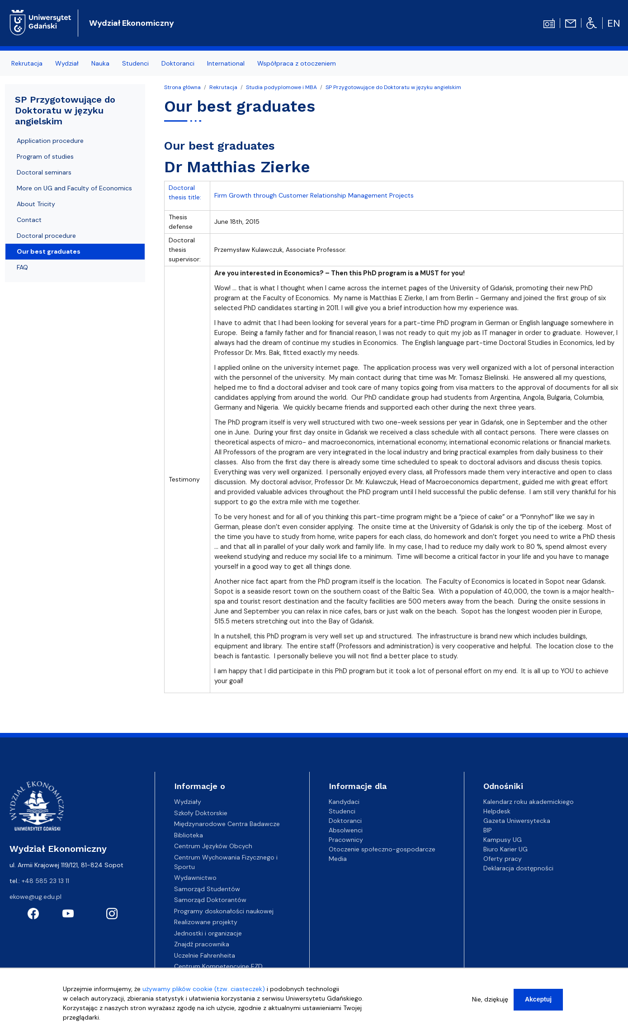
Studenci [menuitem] (135, 63)
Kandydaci (344, 802)
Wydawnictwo (195, 878)
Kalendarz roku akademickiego (528, 802)
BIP (487, 830)
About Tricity (36, 204)
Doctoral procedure (46, 235)
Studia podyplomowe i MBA (281, 87)
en (613, 23)
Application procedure (50, 141)
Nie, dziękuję (490, 1002)
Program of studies (45, 156)
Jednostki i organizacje (208, 933)
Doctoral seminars (44, 172)
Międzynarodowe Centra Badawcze (227, 824)
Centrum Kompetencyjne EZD (218, 966)
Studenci (342, 811)
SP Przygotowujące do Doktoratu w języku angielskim (393, 87)
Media (338, 859)
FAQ (22, 267)
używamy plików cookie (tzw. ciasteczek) (203, 992)
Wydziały (187, 802)
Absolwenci (346, 830)
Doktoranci (345, 821)
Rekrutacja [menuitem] (26, 63)
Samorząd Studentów (207, 889)
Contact (29, 220)
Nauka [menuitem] (100, 63)
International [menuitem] (226, 63)
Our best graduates (48, 251)
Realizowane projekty (205, 922)
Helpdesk (496, 811)
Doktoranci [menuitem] (177, 63)
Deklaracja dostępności (518, 868)
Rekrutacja (223, 87)
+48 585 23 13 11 (45, 881)
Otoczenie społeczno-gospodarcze (382, 849)
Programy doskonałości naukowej (224, 911)
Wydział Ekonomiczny (131, 23)
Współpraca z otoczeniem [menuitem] (296, 63)
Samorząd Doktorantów (210, 900)
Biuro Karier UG (505, 849)
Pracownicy (346, 840)
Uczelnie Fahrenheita (204, 955)
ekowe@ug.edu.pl (35, 897)
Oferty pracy (502, 859)
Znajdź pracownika (201, 944)
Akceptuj (538, 1002)
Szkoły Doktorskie (200, 813)
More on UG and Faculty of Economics (74, 188)
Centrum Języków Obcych (213, 846)
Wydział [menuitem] (67, 63)
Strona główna (182, 87)
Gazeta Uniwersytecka (516, 821)
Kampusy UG (502, 840)
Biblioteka (188, 835)
